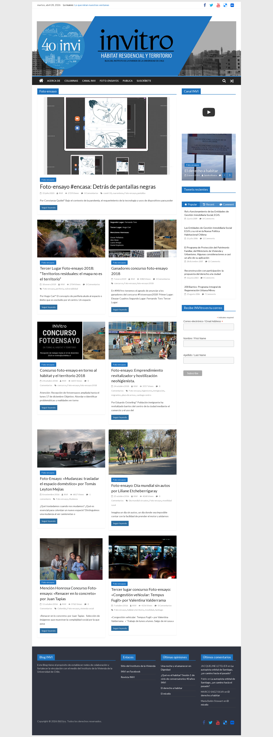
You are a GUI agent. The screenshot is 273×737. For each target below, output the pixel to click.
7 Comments (210, 294)
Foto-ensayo (130, 193)
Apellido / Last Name (194, 355)
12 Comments (209, 238)
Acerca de (53, 80)
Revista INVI (128, 677)
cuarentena (118, 193)
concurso (118, 283)
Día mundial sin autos (139, 500)
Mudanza (73, 499)
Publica (127, 80)
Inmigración (158, 390)
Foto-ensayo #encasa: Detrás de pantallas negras (98, 186)
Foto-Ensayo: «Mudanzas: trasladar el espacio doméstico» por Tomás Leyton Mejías (69, 484)
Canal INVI (89, 80)
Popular (191, 204)
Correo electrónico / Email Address (203, 321)
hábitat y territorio (135, 610)
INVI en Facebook (130, 671)
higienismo (147, 390)
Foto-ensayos (109, 80)
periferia (60, 288)
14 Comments (208, 218)
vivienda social (87, 608)
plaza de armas (129, 395)
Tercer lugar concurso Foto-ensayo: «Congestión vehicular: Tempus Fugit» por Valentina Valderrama (141, 594)
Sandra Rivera (210, 175)
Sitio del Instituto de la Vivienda (138, 665)
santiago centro (144, 395)
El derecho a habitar (201, 170)
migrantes (116, 395)
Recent (208, 204)
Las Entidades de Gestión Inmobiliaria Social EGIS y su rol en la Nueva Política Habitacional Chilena (208, 231)
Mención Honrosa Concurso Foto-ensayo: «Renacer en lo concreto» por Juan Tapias (68, 593)
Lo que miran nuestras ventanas (92, 4)
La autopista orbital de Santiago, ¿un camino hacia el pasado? (217, 669)
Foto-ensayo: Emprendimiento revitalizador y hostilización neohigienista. (137, 375)
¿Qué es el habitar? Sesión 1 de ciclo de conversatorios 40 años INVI (178, 679)
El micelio (166, 693)
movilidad (149, 610)
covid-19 (107, 193)
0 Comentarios (89, 193)
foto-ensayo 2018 (145, 283)
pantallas (141, 193)
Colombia (61, 608)
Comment (227, 204)
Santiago (159, 610)
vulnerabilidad (71, 288)
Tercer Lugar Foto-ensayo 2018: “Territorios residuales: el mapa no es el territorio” (71, 273)
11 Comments (214, 261)
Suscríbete (144, 80)
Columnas (71, 80)
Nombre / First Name (194, 338)
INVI (61, 193)
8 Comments (208, 278)
